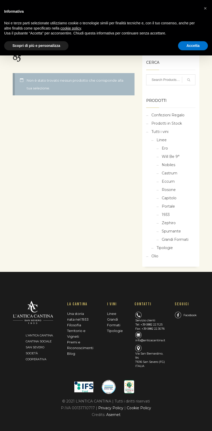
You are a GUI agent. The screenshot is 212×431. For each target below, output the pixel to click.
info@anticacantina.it (150, 340)
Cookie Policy (139, 408)
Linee (162, 140)
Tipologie (165, 247)
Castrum (169, 173)
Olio (154, 256)
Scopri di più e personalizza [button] (36, 46)
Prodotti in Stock (166, 123)
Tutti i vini (159, 131)
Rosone (169, 189)
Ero (165, 148)
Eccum (168, 181)
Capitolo (169, 198)
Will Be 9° (171, 156)
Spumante (171, 231)
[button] (205, 8)
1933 (166, 214)
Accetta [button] (193, 46)
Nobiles (168, 164)
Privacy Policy (111, 408)
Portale (168, 206)
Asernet (113, 414)
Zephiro (169, 223)
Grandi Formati (175, 239)
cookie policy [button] (70, 28)
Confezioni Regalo (168, 115)
